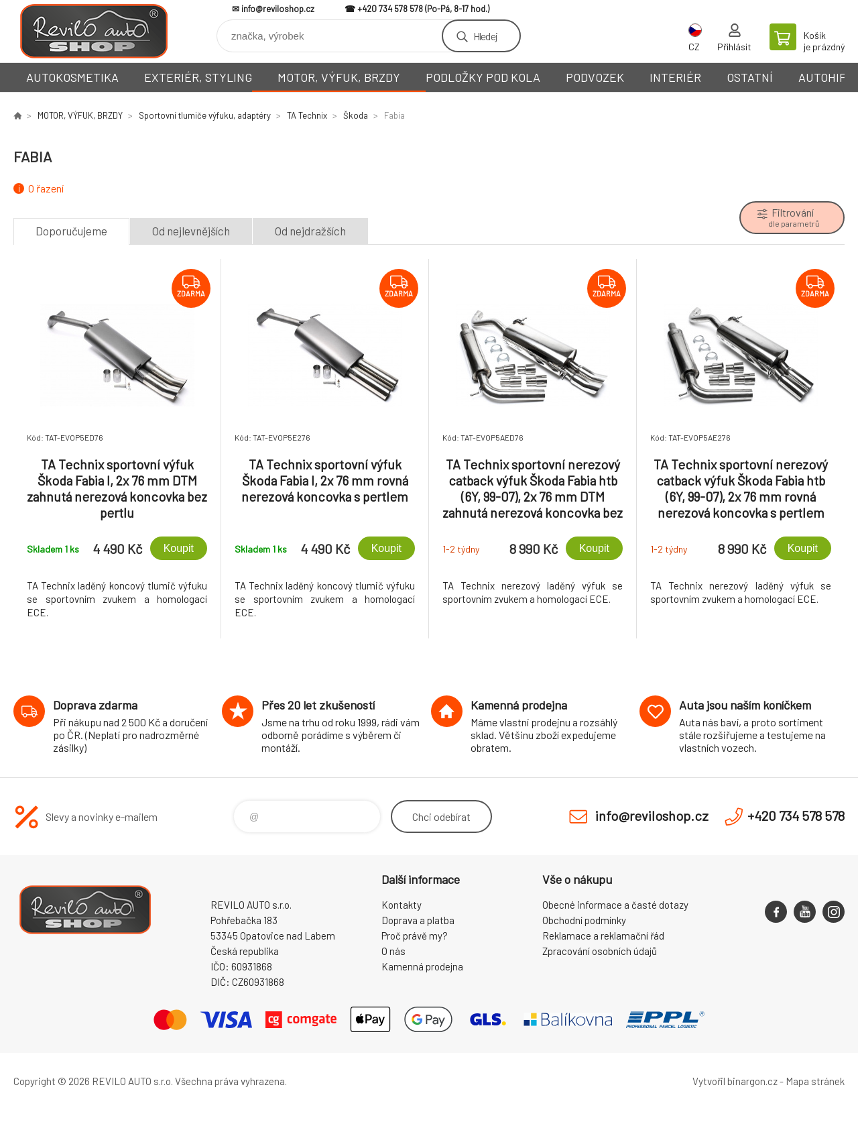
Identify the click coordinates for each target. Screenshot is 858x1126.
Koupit (179, 548)
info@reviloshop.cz (277, 8)
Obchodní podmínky (584, 920)
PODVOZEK (595, 77)
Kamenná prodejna (422, 966)
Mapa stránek (815, 1081)
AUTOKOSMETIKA (72, 77)
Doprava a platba (417, 920)
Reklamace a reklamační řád (603, 936)
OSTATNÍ (750, 77)
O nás (393, 951)
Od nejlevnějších (191, 230)
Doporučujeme (71, 230)
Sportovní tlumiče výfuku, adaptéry (205, 115)
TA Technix (307, 115)
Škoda (355, 115)
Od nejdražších (310, 230)
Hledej (485, 36)
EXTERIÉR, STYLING (198, 77)
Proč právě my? (414, 936)
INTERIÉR (675, 77)
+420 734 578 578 (390, 8)
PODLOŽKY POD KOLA (483, 77)
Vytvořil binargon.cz (735, 1081)
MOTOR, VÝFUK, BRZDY (339, 77)
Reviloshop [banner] (93, 31)
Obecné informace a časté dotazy (615, 905)
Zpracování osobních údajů (599, 951)
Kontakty (401, 905)
